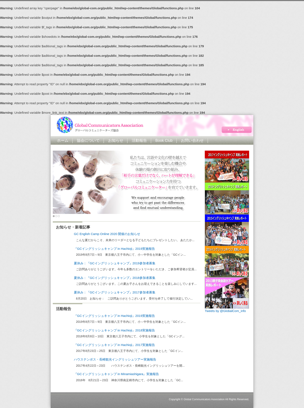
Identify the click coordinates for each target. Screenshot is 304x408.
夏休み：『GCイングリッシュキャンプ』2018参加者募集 (114, 278)
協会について (88, 140)
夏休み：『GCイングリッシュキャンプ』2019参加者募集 (114, 263)
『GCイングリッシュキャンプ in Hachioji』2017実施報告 (114, 345)
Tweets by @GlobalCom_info (225, 311)
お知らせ (115, 140)
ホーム (62, 140)
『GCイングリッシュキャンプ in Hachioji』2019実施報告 (114, 248)
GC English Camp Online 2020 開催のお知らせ (107, 234)
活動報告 (139, 140)
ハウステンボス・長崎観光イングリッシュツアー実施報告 (115, 359)
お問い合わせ (192, 140)
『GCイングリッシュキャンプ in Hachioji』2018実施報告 (114, 330)
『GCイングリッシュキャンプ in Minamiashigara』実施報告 (116, 374)
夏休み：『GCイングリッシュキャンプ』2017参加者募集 (114, 292)
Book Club (163, 140)
